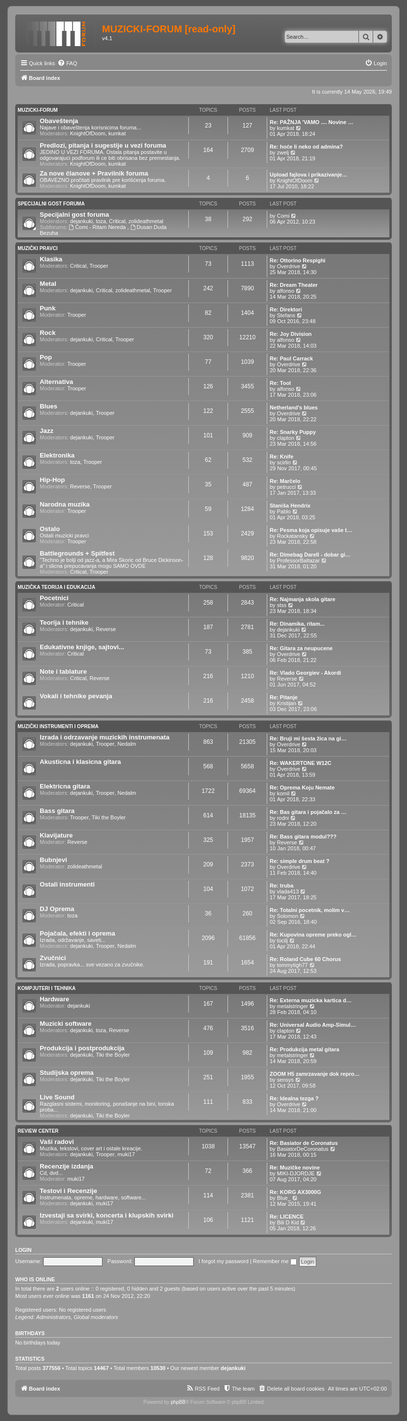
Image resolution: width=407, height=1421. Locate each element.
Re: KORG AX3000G (295, 1192)
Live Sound (57, 1097)
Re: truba (281, 885)
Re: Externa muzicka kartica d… (311, 1000)
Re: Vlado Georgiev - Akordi (305, 673)
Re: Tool (280, 383)
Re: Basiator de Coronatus (304, 1143)
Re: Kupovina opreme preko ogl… (313, 935)
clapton (285, 438)
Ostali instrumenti (67, 884)
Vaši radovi (57, 1141)
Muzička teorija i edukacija (56, 587)
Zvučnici (53, 958)
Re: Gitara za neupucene (301, 648)
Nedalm (127, 744)
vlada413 (288, 891)
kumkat (117, 133)
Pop (46, 357)
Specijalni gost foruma (51, 203)
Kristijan (286, 703)
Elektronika (57, 455)
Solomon (287, 916)
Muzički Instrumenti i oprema (58, 726)
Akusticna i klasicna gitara (80, 761)
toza (101, 221)
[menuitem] (67, 63)
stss (282, 605)
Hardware (54, 999)
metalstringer (292, 1006)
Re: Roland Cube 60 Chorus (305, 959)
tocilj (282, 940)
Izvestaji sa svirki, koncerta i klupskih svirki (107, 1215)
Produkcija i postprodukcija (82, 1048)
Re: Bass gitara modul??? (303, 836)
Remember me (275, 1261)
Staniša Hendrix (290, 505)
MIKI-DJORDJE (296, 1173)
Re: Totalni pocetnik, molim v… (310, 910)
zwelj (283, 152)
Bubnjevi (53, 859)
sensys (285, 1080)
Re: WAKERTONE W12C (300, 763)
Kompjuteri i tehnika (47, 988)
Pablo (284, 511)
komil (283, 793)
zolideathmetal (145, 221)
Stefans (286, 315)
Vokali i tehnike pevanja (76, 696)
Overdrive (289, 266)
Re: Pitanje (284, 697)
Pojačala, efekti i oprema (77, 933)
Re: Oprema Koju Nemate (302, 787)
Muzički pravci (37, 248)
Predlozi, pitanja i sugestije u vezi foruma (103, 145)
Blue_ (284, 1198)
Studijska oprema (67, 1072)
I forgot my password (224, 1261)
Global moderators (96, 1317)
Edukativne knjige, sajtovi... (82, 647)
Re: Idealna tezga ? (294, 1098)
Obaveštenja (59, 121)
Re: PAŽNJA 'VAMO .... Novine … (311, 122)
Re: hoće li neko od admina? (306, 147)
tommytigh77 (292, 965)
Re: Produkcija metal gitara (304, 1049)
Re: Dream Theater (294, 285)
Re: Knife (281, 456)
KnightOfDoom (87, 133)
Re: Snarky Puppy (293, 432)
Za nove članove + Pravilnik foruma (94, 173)
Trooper (99, 266)
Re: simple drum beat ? (300, 861)
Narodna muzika (65, 504)
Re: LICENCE (287, 1216)
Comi (283, 216)
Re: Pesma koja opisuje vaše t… (311, 530)
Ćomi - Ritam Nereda (98, 227)
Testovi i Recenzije (68, 1190)
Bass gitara (57, 810)
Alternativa (56, 381)
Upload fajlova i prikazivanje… (308, 175)
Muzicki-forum (38, 110)
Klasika (51, 259)
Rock (47, 332)
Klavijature (56, 835)
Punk (47, 308)
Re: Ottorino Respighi (298, 260)
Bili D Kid (288, 1222)
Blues (48, 406)
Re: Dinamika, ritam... (297, 624)
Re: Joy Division (291, 334)
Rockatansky (292, 536)
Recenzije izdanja (66, 1166)
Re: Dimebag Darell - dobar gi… (310, 555)
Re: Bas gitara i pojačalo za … (308, 812)
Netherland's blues (294, 407)
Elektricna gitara (65, 786)
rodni (283, 818)
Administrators (53, 1317)
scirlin (284, 462)
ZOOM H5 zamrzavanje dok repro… (314, 1074)
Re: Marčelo (285, 481)
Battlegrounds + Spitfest (77, 553)
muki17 (126, 1154)
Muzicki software (66, 1023)
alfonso (285, 291)
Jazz (46, 430)
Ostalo (50, 529)
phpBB (178, 1402)
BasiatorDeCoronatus (303, 1149)
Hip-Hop (52, 479)
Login (23, 1250)
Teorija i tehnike (64, 622)
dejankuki (81, 221)
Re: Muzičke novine (295, 1167)
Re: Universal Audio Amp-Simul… (313, 1025)
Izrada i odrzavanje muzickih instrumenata (105, 737)
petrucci (286, 487)
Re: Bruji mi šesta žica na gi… (308, 738)
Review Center (38, 1131)
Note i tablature (63, 671)
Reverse (80, 486)
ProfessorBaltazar (298, 560)
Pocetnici (54, 598)
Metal (48, 283)
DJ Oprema (57, 909)
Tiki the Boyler (109, 817)
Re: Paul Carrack (291, 358)
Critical (117, 221)
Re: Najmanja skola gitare (302, 599)
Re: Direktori (286, 309)
